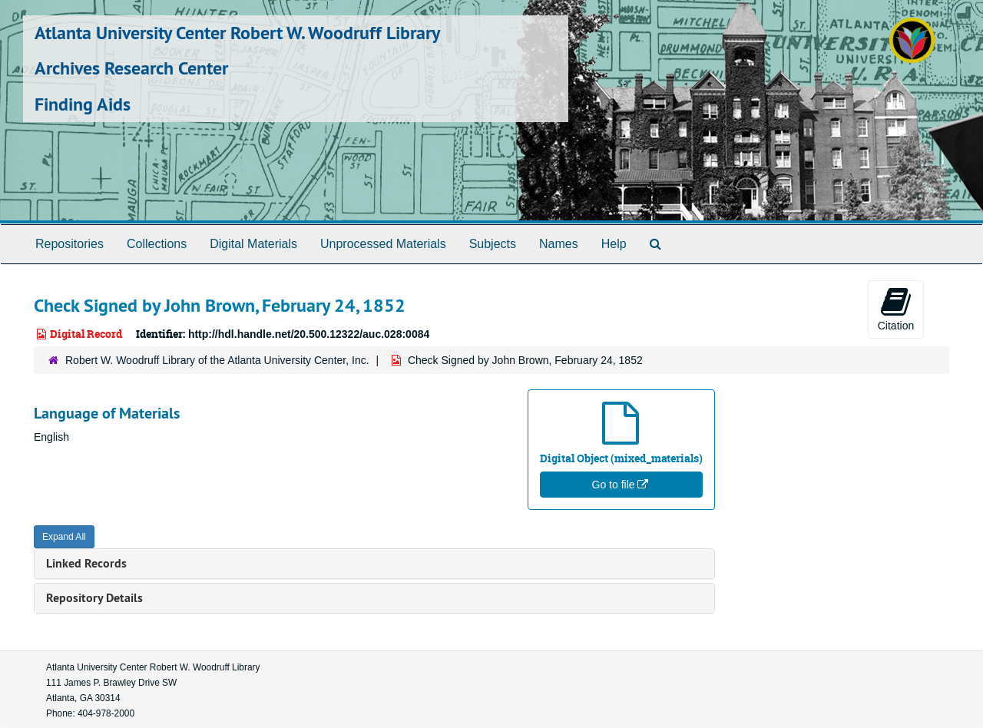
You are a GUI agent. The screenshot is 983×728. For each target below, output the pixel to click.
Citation (896, 309)
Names (558, 243)
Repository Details (94, 598)
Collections (157, 243)
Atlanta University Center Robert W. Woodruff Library (237, 33)
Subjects (492, 243)
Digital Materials (253, 243)
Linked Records (86, 563)
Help (614, 243)
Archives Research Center (131, 68)
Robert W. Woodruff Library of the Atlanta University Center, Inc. (217, 360)
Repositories (69, 243)
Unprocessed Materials (383, 243)
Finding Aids (83, 104)
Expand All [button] (64, 536)
